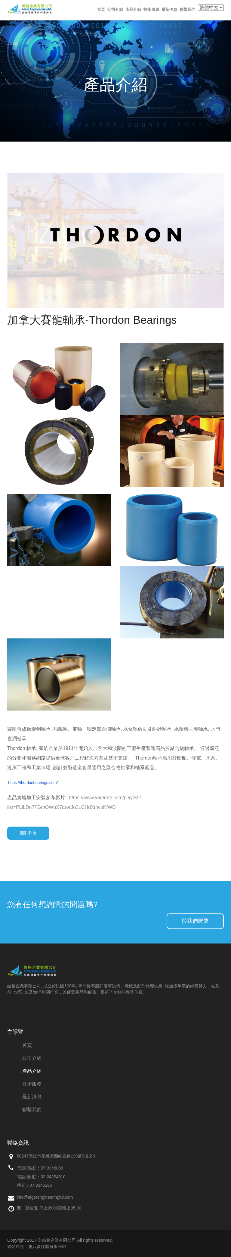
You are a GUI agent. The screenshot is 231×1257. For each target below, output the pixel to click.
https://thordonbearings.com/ (33, 782)
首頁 (101, 9)
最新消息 (169, 9)
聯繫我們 (187, 9)
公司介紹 (115, 9)
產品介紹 (133, 9)
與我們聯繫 (195, 921)
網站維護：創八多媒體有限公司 (36, 1246)
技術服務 (151, 9)
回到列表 (28, 833)
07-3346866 (52, 1168)
